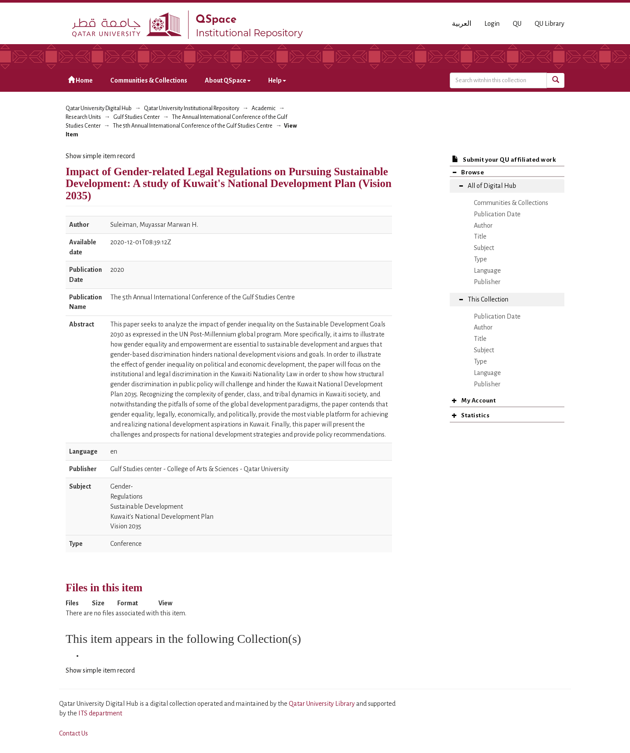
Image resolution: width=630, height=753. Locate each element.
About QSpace (228, 80)
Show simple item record (100, 156)
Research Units (83, 117)
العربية (461, 23)
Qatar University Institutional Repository (191, 108)
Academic (264, 108)
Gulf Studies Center (136, 117)
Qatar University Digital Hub (99, 108)
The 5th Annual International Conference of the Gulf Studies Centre (193, 126)
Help (277, 80)
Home (80, 80)
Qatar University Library (322, 703)
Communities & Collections (148, 80)
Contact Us (73, 733)
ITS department (100, 713)
